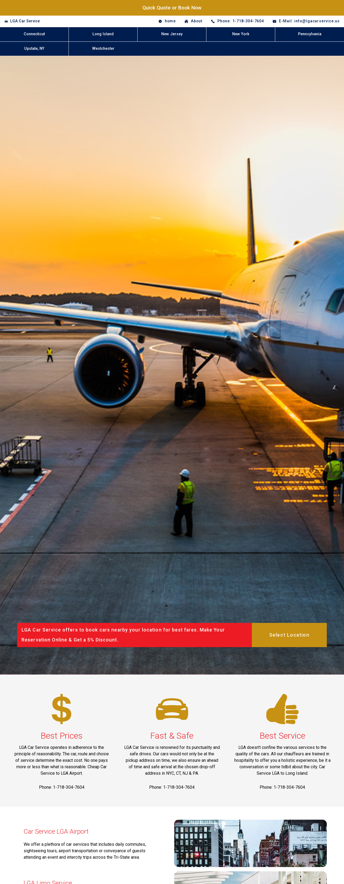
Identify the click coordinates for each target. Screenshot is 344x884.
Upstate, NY (34, 48)
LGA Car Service (25, 21)
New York (240, 34)
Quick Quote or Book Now (172, 8)
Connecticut (34, 34)
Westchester (103, 48)
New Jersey (171, 34)
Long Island (103, 34)
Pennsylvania (309, 34)
